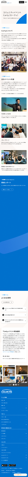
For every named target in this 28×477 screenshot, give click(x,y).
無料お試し (22, 2)
